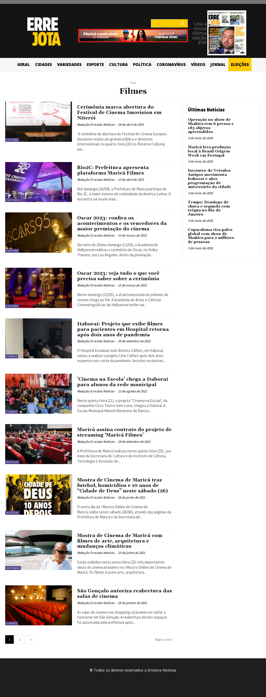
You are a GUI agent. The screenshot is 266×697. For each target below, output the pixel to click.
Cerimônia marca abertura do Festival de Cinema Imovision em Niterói (121, 112)
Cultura (12, 140)
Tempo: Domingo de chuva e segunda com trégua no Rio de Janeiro (208, 207)
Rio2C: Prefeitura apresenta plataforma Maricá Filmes (114, 170)
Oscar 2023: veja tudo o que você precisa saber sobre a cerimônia (120, 276)
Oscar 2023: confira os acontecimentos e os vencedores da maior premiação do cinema (124, 223)
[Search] (182, 23)
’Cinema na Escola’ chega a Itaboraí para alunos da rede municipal (124, 382)
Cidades (11, 356)
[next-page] (30, 639)
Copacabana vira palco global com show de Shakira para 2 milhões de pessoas (210, 234)
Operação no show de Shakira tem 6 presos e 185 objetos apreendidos (210, 125)
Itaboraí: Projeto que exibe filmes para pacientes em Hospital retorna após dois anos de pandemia (124, 329)
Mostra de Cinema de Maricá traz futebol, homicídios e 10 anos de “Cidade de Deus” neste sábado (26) (124, 485)
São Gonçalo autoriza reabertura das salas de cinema (120, 593)
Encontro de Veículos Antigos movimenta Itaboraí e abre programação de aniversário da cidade (209, 178)
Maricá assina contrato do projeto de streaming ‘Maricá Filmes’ (122, 432)
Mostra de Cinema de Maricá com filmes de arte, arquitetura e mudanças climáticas (121, 540)
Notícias (12, 462)
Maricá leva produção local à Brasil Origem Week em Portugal (209, 151)
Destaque (13, 568)
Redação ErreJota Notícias (95, 124)
